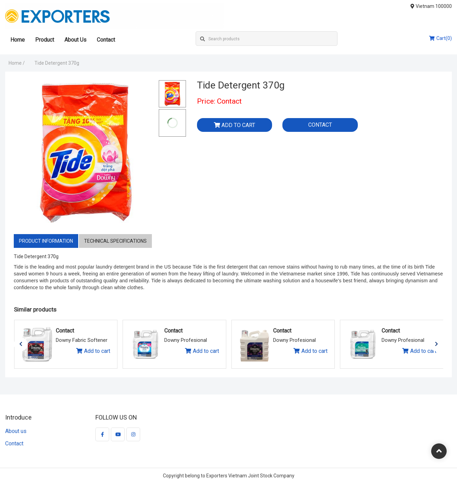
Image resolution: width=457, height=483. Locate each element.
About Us (75, 39)
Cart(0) (440, 38)
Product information (46, 241)
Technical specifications (115, 241)
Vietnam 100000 (431, 6)
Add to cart (234, 125)
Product (44, 39)
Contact (106, 39)
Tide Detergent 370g (56, 63)
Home (17, 39)
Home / (17, 63)
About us (16, 434)
